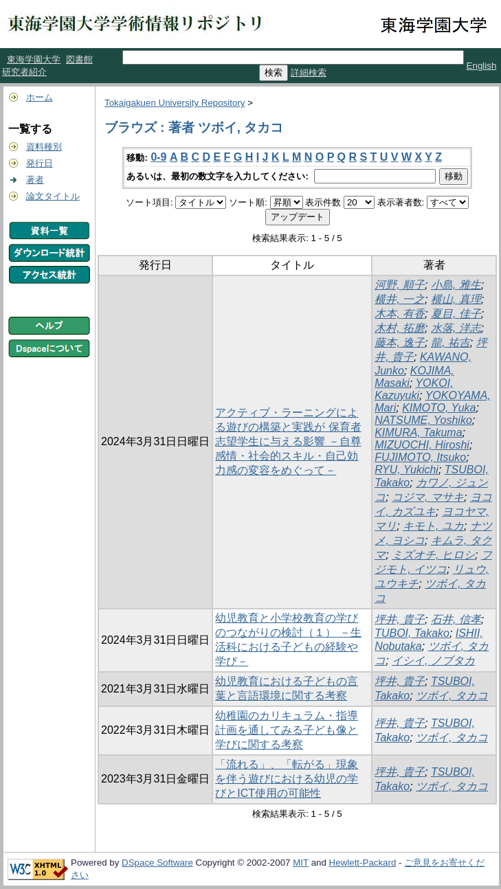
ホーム (39, 97)
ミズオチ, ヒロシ (433, 555)
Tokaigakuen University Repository (174, 103)
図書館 (79, 59)
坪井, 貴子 (400, 619)
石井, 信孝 (456, 619)
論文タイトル (53, 196)
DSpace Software (157, 862)
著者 (35, 180)
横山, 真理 (456, 299)
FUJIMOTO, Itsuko (420, 457)
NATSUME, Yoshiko (423, 420)
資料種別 (44, 147)
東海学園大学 (33, 59)
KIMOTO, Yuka (439, 408)
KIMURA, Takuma (418, 432)
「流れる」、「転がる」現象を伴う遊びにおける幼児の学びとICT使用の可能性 (286, 778)
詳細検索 (308, 72)
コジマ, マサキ (428, 497)
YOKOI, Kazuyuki (414, 389)
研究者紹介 (24, 72)
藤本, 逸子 (400, 342)
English (482, 65)
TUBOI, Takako (412, 633)
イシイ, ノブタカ (433, 660)
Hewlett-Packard (363, 862)
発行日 (39, 163)
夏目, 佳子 (456, 313)
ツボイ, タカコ (452, 695)
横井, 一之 (400, 299)
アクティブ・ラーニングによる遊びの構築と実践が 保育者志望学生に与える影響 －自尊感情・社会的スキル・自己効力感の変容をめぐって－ (288, 441)
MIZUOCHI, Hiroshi (422, 445)
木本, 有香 (400, 313)
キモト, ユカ (433, 526)
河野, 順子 (400, 285)
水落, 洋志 (456, 328)
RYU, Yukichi (406, 469)
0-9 (158, 157)
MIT (301, 862)
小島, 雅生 (456, 285)
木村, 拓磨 (400, 328)
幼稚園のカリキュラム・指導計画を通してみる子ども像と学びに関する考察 (286, 730)
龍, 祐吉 (450, 342)
